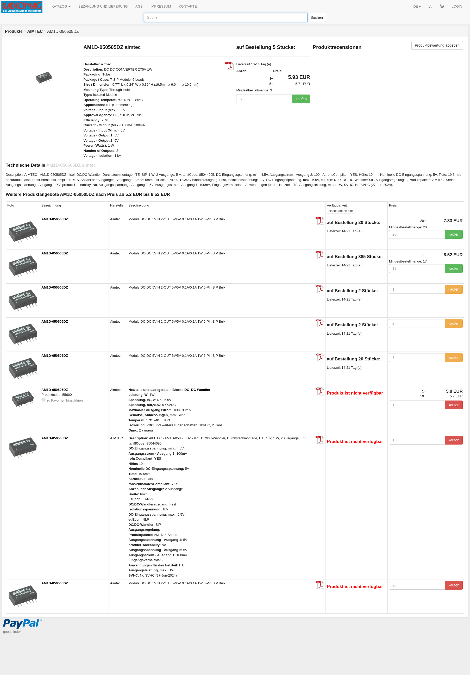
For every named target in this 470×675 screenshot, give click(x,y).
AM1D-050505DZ (54, 219)
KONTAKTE (188, 6)
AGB (138, 6)
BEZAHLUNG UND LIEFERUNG (103, 6)
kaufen (301, 99)
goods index (12, 632)
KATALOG (61, 6)
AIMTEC (116, 438)
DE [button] (417, 6)
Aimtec (115, 219)
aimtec (106, 64)
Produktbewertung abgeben (437, 45)
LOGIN (457, 6)
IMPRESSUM (161, 6)
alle (340, 211)
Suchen (317, 17)
